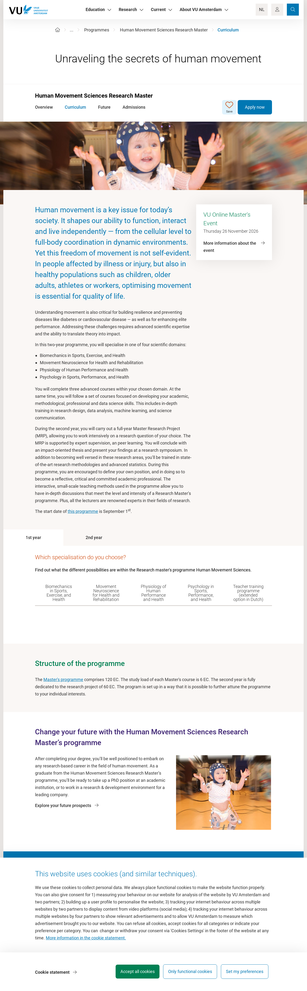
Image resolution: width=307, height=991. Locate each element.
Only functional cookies (188, 972)
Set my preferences (244, 972)
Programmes (96, 29)
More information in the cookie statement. (86, 939)
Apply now (255, 107)
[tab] (33, 537)
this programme (83, 511)
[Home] (57, 29)
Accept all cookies (133, 972)
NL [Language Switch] (262, 9)
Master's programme (63, 679)
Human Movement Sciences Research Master (164, 29)
